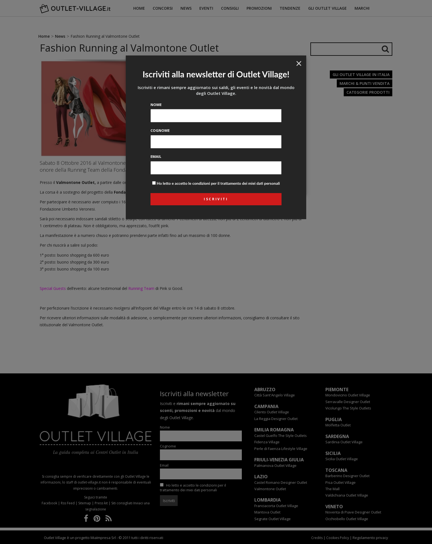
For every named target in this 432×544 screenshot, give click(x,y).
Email (155, 156)
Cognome (160, 130)
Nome (156, 104)
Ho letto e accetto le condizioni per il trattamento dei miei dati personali (218, 183)
